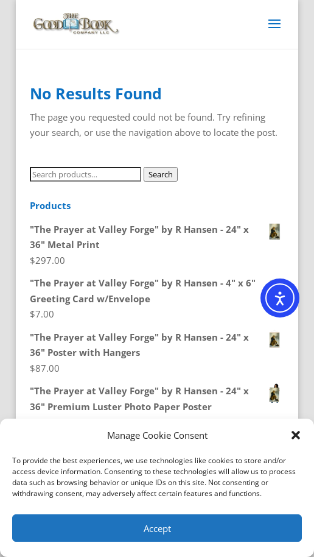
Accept (157, 528)
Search (160, 174)
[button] (296, 435)
